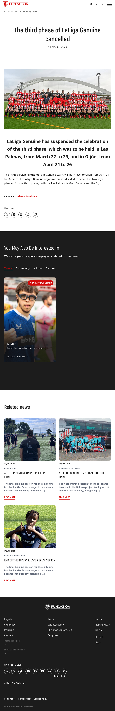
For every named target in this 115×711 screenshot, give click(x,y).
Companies (54, 635)
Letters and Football (15, 649)
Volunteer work (56, 625)
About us (99, 619)
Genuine (12, 344)
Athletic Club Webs (14, 684)
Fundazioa (8, 11)
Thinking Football (13, 641)
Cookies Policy (40, 698)
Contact (99, 637)
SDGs (99, 630)
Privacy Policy (24, 698)
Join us (51, 619)
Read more (9, 497)
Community (11, 625)
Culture (9, 635)
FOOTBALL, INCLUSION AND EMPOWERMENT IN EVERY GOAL (27, 348)
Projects (8, 619)
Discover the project (18, 356)
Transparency (103, 625)
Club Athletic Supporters (60, 630)
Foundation (31, 196)
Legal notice (9, 698)
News (17, 11)
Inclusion (21, 196)
